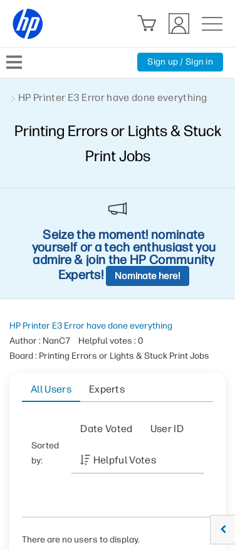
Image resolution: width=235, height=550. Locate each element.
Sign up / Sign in (180, 61)
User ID (167, 429)
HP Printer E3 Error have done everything (90, 325)
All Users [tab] (51, 389)
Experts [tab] (107, 389)
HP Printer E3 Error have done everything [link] (112, 97)
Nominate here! (147, 276)
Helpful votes (124, 460)
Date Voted (106, 429)
